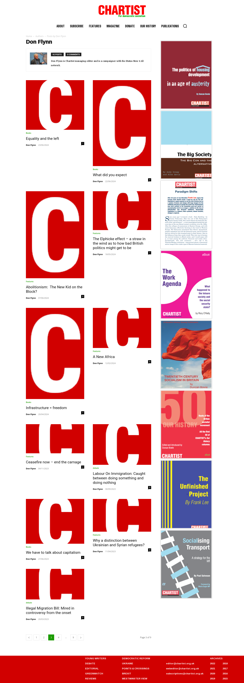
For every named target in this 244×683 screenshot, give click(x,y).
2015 (225, 678)
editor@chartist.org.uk (180, 663)
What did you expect (110, 175)
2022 (212, 663)
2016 (225, 673)
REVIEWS (90, 678)
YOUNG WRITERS (95, 658)
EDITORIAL (92, 668)
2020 (212, 673)
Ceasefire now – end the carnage (53, 462)
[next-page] (81, 637)
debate (96, 468)
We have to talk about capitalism (53, 552)
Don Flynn (31, 145)
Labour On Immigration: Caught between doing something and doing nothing (119, 478)
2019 (212, 678)
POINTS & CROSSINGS (135, 668)
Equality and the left (42, 138)
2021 (212, 668)
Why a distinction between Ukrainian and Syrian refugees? (118, 542)
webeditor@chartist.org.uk (182, 668)
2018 (225, 663)
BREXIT (126, 673)
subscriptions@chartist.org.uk (184, 673)
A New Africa (104, 357)
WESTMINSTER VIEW (134, 678)
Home (29, 36)
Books (28, 133)
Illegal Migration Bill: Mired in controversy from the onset (50, 610)
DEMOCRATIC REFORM (136, 658)
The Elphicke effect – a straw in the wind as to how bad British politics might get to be (119, 243)
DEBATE (90, 663)
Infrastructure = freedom (46, 408)
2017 (225, 668)
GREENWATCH (94, 673)
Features (29, 281)
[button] (185, 26)
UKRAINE (127, 663)
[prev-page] (29, 637)
